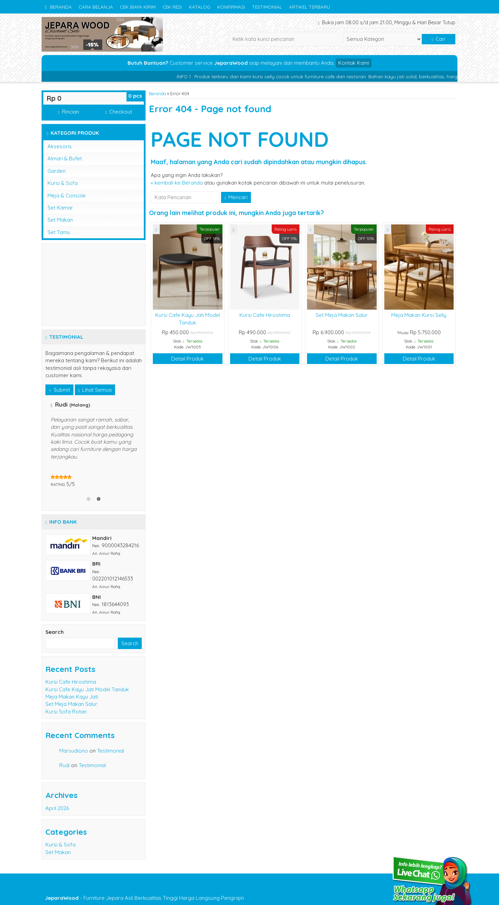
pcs (135, 95)
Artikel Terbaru (309, 7)
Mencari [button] (236, 197)
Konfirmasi (231, 7)
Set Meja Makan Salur (342, 315)
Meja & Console (66, 195)
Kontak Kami (353, 63)
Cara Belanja (96, 7)
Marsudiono (73, 750)
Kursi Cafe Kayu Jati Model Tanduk (87, 689)
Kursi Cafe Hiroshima (264, 315)
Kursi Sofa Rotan (66, 711)
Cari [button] (438, 39)
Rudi (64, 765)
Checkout (118, 111)
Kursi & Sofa (62, 183)
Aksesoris (59, 146)
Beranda (58, 7)
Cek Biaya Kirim (138, 7)
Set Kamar (60, 207)
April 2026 (57, 808)
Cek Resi (172, 7)
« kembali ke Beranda (177, 182)
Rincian (68, 111)
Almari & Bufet (64, 158)
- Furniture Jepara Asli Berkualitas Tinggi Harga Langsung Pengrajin (144, 898)
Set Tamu (58, 232)
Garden (56, 171)
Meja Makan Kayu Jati (71, 696)
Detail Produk (187, 358)
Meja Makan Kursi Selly (418, 315)
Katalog (199, 7)
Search (54, 632)
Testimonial (267, 7)
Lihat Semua (95, 390)
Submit (59, 390)
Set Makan (60, 219)
